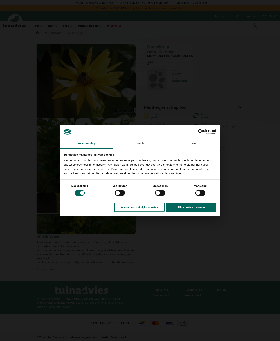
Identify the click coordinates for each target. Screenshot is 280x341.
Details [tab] (140, 143)
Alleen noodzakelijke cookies (139, 207)
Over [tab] (194, 143)
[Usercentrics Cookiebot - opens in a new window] (200, 132)
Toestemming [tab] (86, 143)
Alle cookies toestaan (191, 207)
